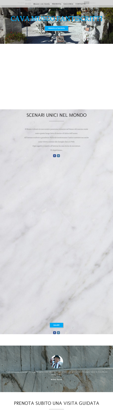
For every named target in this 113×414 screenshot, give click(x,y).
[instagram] (58, 155)
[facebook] (54, 155)
